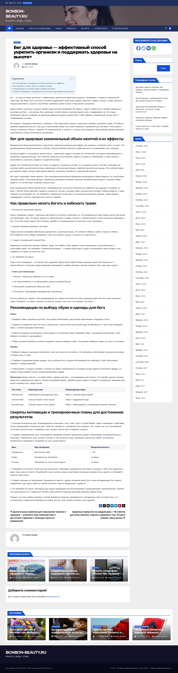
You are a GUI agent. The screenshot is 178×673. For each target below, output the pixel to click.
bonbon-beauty (31, 64)
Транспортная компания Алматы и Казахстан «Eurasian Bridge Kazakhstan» (151, 109)
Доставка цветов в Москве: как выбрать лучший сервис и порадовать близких (152, 89)
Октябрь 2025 (142, 146)
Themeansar (47, 668)
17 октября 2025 (61, 636)
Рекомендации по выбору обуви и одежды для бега (34, 89)
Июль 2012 (140, 398)
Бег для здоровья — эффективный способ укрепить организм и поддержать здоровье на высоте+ (65, 52)
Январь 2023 (141, 254)
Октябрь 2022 (142, 272)
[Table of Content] (72, 79)
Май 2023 (140, 230)
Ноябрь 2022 (141, 266)
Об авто (85, 28)
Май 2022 (140, 302)
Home (113, 668)
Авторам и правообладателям (127, 668)
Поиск (138, 60)
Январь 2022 (141, 326)
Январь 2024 (141, 182)
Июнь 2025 (140, 164)
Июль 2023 (140, 218)
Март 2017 (140, 386)
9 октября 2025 (143, 636)
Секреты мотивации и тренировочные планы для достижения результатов (43, 91)
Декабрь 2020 (142, 332)
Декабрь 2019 (142, 350)
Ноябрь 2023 (141, 194)
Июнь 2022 (140, 296)
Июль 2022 (140, 290)
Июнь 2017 (140, 374)
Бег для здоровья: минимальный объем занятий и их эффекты (38, 83)
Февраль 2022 (142, 320)
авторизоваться (53, 597)
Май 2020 (140, 344)
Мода (59, 28)
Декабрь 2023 (142, 188)
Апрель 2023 (141, 236)
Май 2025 (140, 170)
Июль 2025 (140, 158)
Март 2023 (140, 242)
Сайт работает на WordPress (16, 668)
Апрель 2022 (141, 308)
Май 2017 (140, 380)
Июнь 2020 (141, 338)
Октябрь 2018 (142, 356)
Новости (71, 28)
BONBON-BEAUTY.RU (26, 652)
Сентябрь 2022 (142, 278)
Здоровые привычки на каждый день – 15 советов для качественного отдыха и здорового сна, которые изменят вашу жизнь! (97, 514)
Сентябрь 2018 (142, 362)
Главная (20, 28)
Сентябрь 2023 (142, 206)
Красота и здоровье (40, 28)
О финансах (100, 28)
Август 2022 (141, 284)
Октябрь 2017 (141, 368)
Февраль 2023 (142, 248)
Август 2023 (141, 212)
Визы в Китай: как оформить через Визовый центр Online (25, 573)
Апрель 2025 (141, 176)
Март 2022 (140, 314)
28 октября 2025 (19, 636)
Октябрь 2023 (142, 200)
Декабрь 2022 (142, 260)
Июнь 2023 (140, 224)
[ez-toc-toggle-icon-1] (70, 79)
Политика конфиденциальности (160, 668)
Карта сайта (143, 668)
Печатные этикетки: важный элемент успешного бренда (149, 632)
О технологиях (120, 28)
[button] (166, 28)
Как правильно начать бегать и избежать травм (32, 86)
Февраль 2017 (142, 392)
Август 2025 (141, 152)
